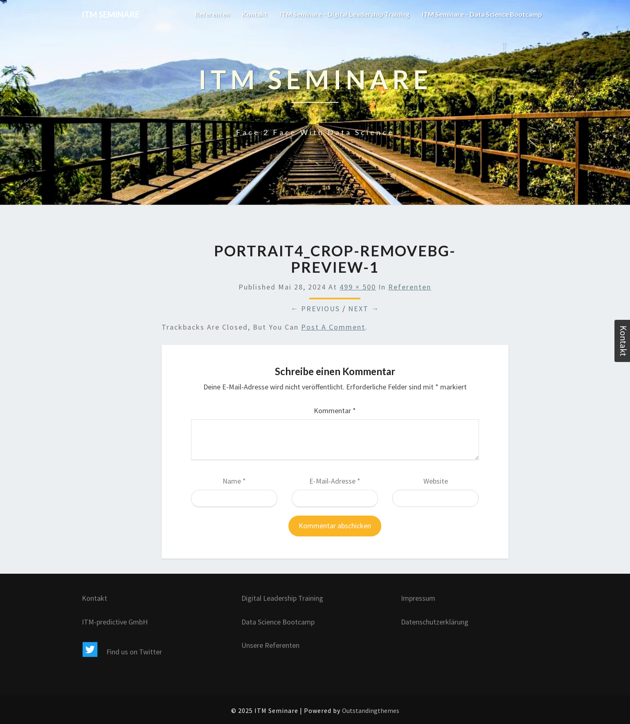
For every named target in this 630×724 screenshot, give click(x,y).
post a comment (333, 327)
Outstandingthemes (370, 710)
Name (234, 481)
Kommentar (335, 410)
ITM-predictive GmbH (115, 622)
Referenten (211, 14)
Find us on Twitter (122, 651)
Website (435, 481)
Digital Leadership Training (282, 598)
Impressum (418, 598)
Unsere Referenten (270, 645)
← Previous (315, 308)
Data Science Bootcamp (278, 622)
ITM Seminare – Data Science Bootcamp (481, 14)
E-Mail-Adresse (334, 481)
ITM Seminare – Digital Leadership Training (344, 14)
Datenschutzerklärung (434, 622)
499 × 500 (358, 287)
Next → (363, 308)
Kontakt (253, 14)
